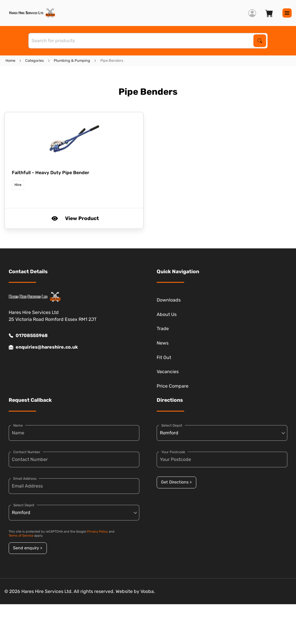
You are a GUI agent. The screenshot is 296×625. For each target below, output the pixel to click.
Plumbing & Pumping (72, 60)
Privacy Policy (97, 531)
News (163, 343)
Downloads (169, 300)
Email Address (24, 479)
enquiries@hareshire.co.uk (43, 347)
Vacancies (168, 371)
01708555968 (28, 335)
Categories (34, 60)
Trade (163, 328)
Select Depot (23, 505)
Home (10, 60)
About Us (167, 314)
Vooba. (147, 591)
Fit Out (164, 357)
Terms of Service (21, 535)
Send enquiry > (27, 548)
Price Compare (172, 386)
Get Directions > (176, 482)
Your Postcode (173, 452)
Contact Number (26, 452)
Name (18, 425)
